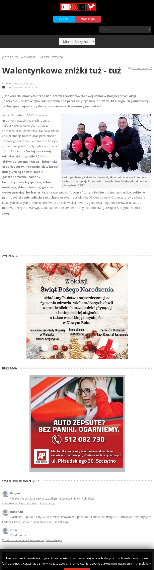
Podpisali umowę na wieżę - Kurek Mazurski (26, 522)
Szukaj (148, 29)
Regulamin (13, 562)
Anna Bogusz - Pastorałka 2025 (20, 503)
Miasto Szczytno (25, 83)
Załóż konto (88, 19)
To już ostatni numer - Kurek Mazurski (23, 540)
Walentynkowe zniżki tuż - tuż (61, 70)
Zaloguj (64, 19)
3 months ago (47, 503)
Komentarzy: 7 (142, 68)
